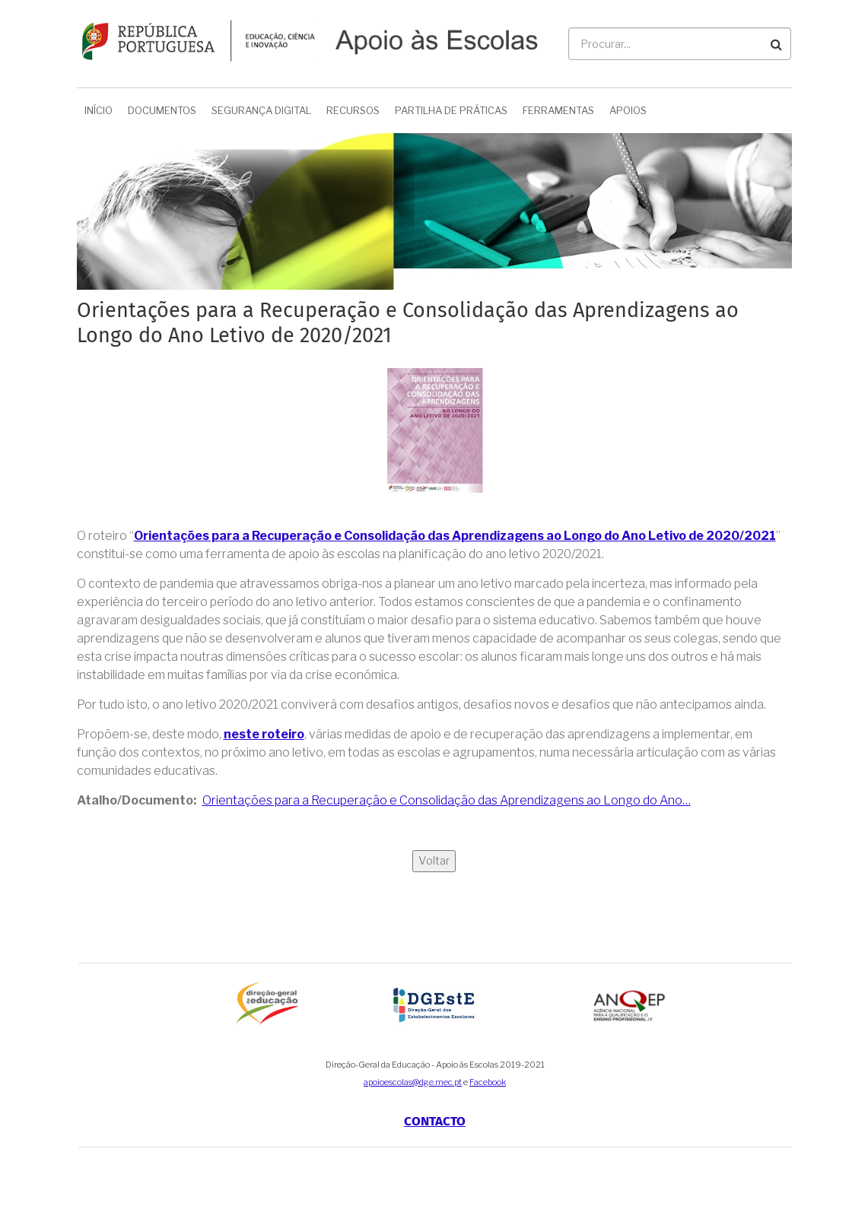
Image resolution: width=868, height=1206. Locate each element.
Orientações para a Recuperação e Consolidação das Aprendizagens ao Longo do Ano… (446, 800)
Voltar (434, 861)
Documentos (162, 110)
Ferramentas (558, 110)
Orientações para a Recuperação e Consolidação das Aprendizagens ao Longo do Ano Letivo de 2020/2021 (455, 535)
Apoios (628, 110)
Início (98, 110)
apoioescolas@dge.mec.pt (413, 1082)
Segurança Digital (261, 110)
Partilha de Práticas (451, 110)
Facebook (487, 1082)
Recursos (353, 110)
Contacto (435, 1121)
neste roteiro (264, 734)
